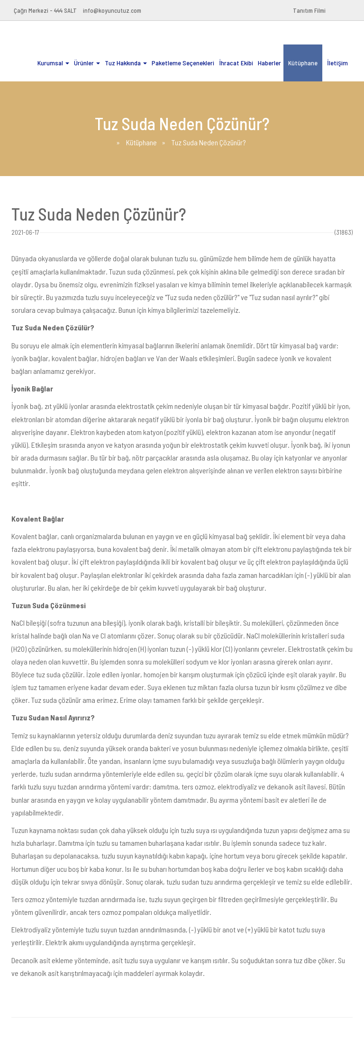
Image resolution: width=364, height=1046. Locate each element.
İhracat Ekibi (236, 63)
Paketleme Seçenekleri (183, 63)
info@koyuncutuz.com (112, 10)
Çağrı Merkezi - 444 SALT (45, 10)
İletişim (337, 63)
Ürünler (87, 63)
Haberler (269, 63)
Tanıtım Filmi (309, 10)
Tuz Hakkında (126, 63)
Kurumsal (53, 63)
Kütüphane (303, 63)
